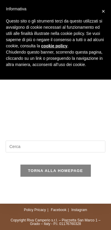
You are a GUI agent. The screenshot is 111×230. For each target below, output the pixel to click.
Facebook (59, 210)
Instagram (79, 210)
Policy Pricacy (35, 210)
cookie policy (54, 46)
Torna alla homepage (55, 170)
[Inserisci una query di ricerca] (56, 146)
